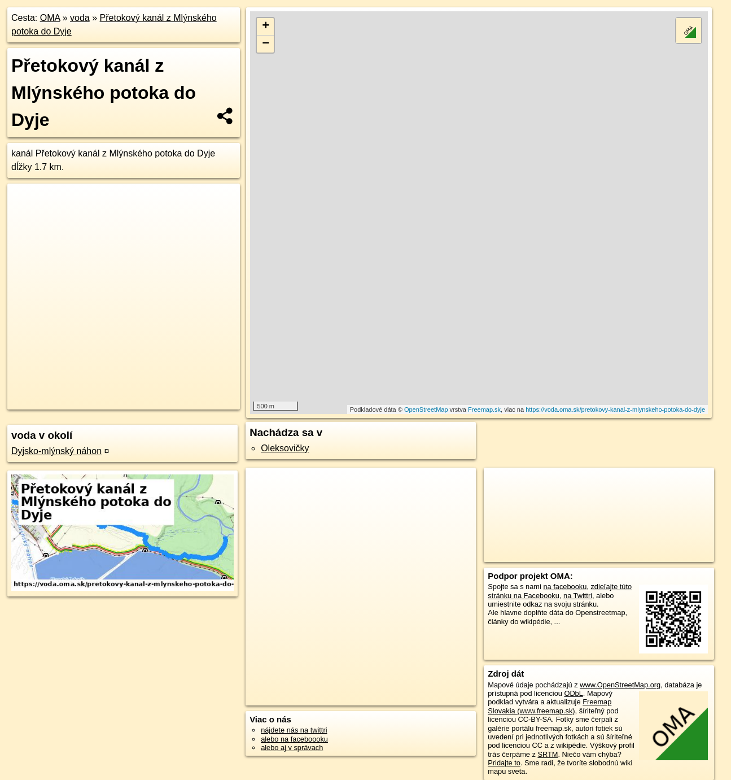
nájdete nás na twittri (294, 730)
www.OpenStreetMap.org (620, 685)
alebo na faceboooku (294, 739)
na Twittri (577, 595)
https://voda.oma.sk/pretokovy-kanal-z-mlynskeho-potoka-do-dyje (615, 409)
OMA (50, 18)
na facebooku (564, 586)
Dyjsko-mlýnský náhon (56, 451)
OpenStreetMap (426, 409)
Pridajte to (504, 763)
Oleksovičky (285, 448)
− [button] (265, 44)
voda (80, 18)
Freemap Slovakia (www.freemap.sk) (549, 706)
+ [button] (265, 26)
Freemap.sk (484, 409)
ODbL (573, 693)
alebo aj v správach (292, 747)
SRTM (547, 754)
